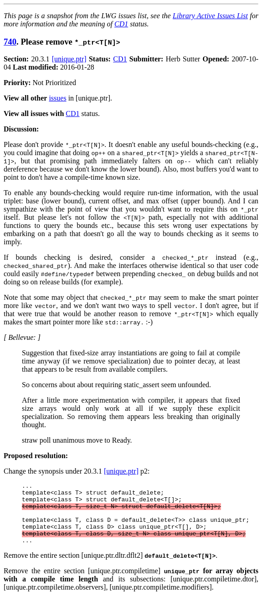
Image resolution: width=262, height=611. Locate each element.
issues (57, 98)
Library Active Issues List (210, 16)
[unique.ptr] (69, 59)
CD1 (121, 24)
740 (10, 41)
